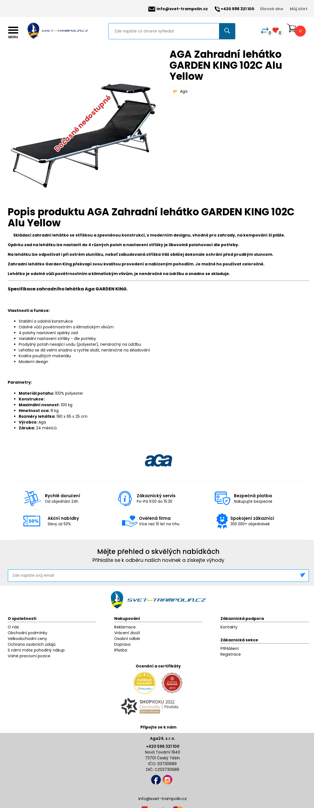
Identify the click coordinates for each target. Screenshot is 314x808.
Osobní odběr (127, 638)
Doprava (122, 644)
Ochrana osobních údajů (32, 644)
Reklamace (125, 627)
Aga (183, 91)
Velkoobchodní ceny (27, 638)
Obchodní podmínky (27, 633)
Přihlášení (229, 648)
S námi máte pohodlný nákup (36, 650)
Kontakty (228, 627)
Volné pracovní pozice (29, 656)
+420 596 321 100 (162, 746)
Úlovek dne (271, 9)
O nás (13, 627)
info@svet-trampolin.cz (178, 9)
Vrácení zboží (127, 633)
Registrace (230, 654)
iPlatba (120, 650)
